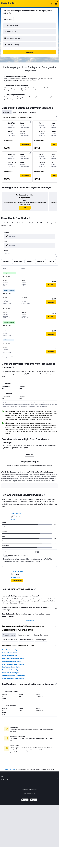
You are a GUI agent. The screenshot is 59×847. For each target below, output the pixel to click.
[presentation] (10, 13)
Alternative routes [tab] (9, 635)
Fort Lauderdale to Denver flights (13, 658)
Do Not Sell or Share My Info (29, 789)
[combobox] (8, 19)
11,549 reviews (16, 577)
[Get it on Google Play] (25, 800)
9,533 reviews (16, 520)
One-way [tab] (33, 112)
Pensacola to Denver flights (11, 670)
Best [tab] (14, 112)
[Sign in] (52, 4)
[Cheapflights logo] (7, 3)
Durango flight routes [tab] (41, 635)
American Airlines (17, 571)
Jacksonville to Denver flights (11, 661)
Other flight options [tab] (26, 639)
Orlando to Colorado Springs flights (13, 675)
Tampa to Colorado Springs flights (13, 678)
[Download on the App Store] (34, 800)
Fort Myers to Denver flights (11, 667)
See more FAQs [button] (29, 620)
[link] (25, 208)
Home (6, 769)
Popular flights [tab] (41, 639)
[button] (29, 25)
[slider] (56, 255)
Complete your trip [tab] (24, 635)
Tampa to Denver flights (10, 653)
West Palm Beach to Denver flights (13, 664)
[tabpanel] (29, 480)
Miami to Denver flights (9, 655)
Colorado (12, 769)
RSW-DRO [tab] (29, 454)
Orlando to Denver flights (10, 650)
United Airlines (16, 514)
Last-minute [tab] (23, 112)
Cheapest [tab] (6, 112)
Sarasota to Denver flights (10, 673)
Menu (56, 3)
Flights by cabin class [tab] (10, 639)
